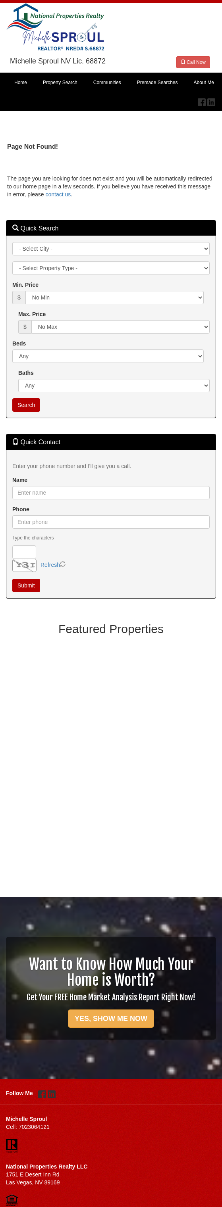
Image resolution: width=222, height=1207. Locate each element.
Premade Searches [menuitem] (157, 82)
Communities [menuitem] (107, 82)
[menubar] (111, 83)
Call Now (193, 62)
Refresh (50, 565)
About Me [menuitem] (204, 82)
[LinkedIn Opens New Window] (211, 100)
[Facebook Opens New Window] (202, 100)
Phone (20, 509)
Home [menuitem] (20, 82)
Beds (19, 343)
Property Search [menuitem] (60, 82)
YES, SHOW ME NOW (111, 1019)
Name (19, 480)
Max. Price (32, 314)
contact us (58, 194)
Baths (26, 373)
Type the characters (33, 538)
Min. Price (25, 285)
